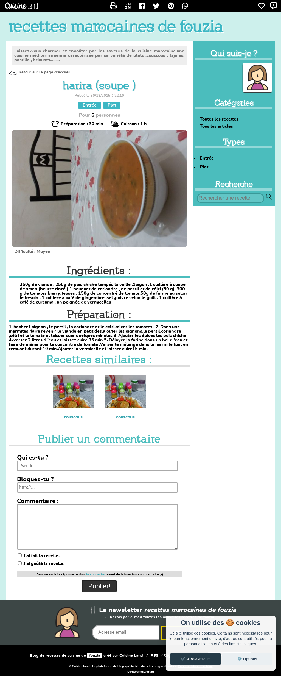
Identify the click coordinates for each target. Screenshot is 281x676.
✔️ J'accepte (195, 659)
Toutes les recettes (219, 119)
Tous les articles (216, 126)
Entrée (207, 158)
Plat (204, 167)
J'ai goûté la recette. (41, 563)
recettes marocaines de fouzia (116, 26)
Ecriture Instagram (140, 672)
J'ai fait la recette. (39, 555)
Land (131, 656)
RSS (154, 656)
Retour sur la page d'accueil (45, 72)
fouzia (94, 656)
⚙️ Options (247, 659)
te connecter (96, 574)
